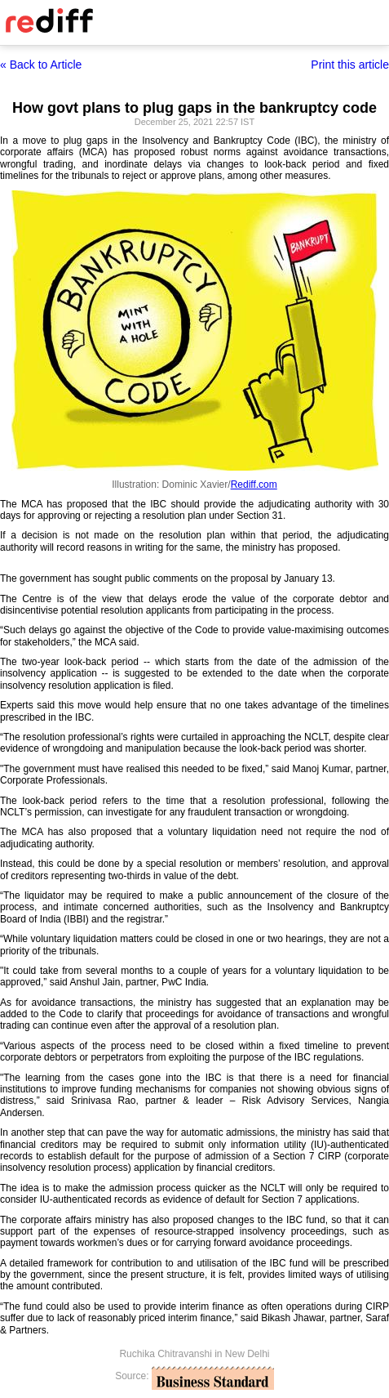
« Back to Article (41, 64)
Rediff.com (254, 484)
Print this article (350, 64)
